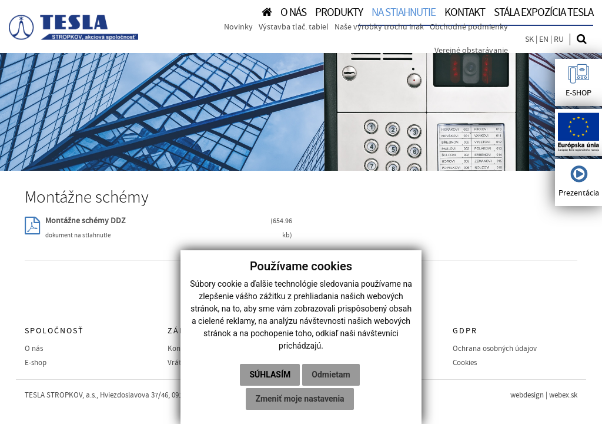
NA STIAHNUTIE (404, 12)
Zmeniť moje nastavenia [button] (299, 398)
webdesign (527, 395)
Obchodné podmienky (469, 27)
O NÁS (293, 12)
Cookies (465, 362)
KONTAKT (464, 12)
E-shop (35, 362)
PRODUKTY (339, 12)
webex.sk (563, 395)
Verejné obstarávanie (471, 50)
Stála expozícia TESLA (543, 12)
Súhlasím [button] (269, 374)
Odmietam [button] (331, 374)
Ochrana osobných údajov (495, 348)
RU (559, 39)
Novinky (238, 27)
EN (544, 39)
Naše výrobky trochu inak (379, 27)
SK (529, 39)
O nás (34, 348)
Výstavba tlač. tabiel (294, 27)
